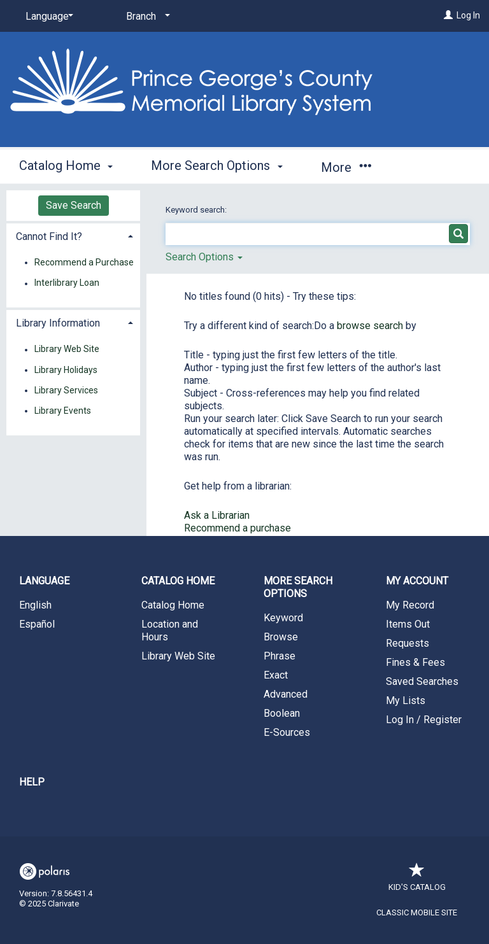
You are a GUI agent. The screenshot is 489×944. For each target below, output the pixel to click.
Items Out (408, 624)
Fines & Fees (415, 662)
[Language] (47, 16)
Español (37, 624)
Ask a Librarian (217, 515)
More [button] (346, 167)
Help (32, 782)
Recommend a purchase (237, 528)
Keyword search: (197, 210)
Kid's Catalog (417, 881)
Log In (468, 15)
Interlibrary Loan (66, 283)
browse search (371, 326)
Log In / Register (424, 720)
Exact (276, 675)
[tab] (73, 235)
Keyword (283, 618)
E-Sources (287, 732)
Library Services (66, 390)
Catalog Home (172, 605)
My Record (410, 605)
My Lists (405, 700)
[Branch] (146, 16)
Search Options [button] (204, 257)
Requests (407, 643)
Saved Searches (422, 681)
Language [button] (44, 581)
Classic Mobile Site (416, 912)
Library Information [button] (58, 323)
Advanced (286, 694)
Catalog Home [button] (66, 165)
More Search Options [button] (216, 165)
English (35, 605)
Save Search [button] (73, 205)
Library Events (62, 410)
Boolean (282, 713)
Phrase (279, 656)
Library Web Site (66, 349)
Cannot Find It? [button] (49, 236)
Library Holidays (65, 370)
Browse (281, 637)
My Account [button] (417, 581)
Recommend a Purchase (84, 262)
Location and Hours (169, 630)
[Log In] (448, 15)
